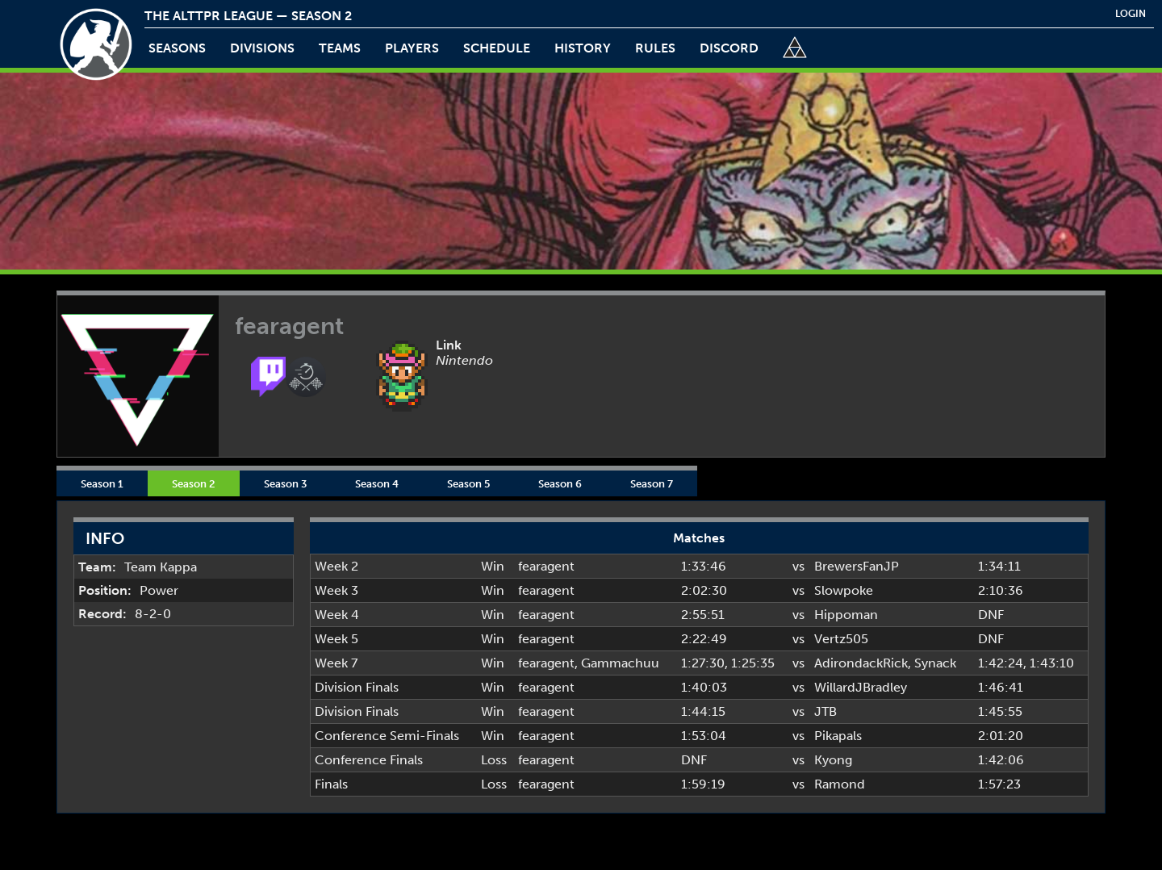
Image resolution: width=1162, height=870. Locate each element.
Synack (935, 663)
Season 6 (560, 483)
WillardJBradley (860, 687)
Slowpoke (843, 590)
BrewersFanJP (856, 566)
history (582, 48)
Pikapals (838, 735)
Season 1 (102, 483)
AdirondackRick (861, 663)
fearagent (546, 566)
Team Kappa (160, 567)
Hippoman (846, 614)
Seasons (177, 48)
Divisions (262, 48)
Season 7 (651, 483)
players (412, 48)
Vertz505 (841, 638)
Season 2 (193, 483)
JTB (825, 711)
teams (340, 48)
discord (729, 48)
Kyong (833, 760)
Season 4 (377, 483)
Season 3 (285, 483)
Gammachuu (620, 663)
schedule (496, 48)
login (1130, 13)
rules (655, 48)
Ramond (839, 784)
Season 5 (468, 483)
